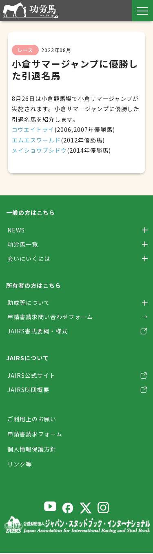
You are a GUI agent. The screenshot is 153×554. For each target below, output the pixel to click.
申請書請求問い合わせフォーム (50, 317)
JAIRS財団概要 (28, 390)
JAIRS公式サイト (31, 376)
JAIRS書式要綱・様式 (37, 332)
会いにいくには (28, 258)
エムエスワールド (36, 140)
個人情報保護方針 (31, 450)
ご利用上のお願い (31, 420)
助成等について (28, 303)
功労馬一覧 (22, 244)
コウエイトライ (33, 129)
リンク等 (19, 465)
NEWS (16, 230)
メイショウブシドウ (39, 150)
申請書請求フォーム (34, 435)
